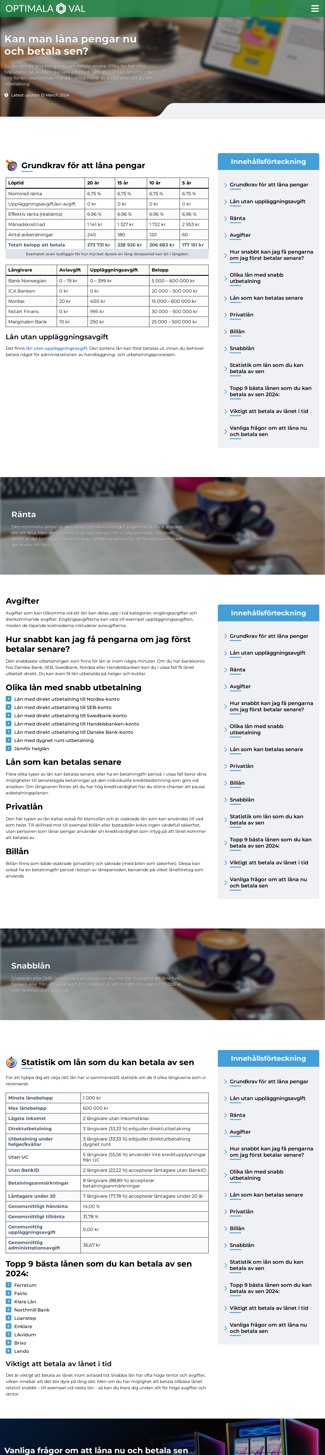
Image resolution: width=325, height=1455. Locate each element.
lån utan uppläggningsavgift (56, 348)
